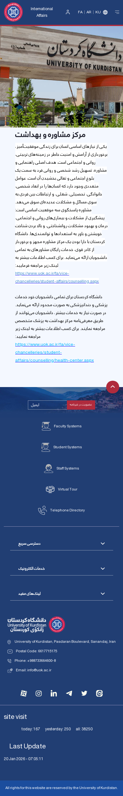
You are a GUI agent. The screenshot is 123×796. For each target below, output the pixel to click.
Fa (80, 12)
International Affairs (42, 12)
